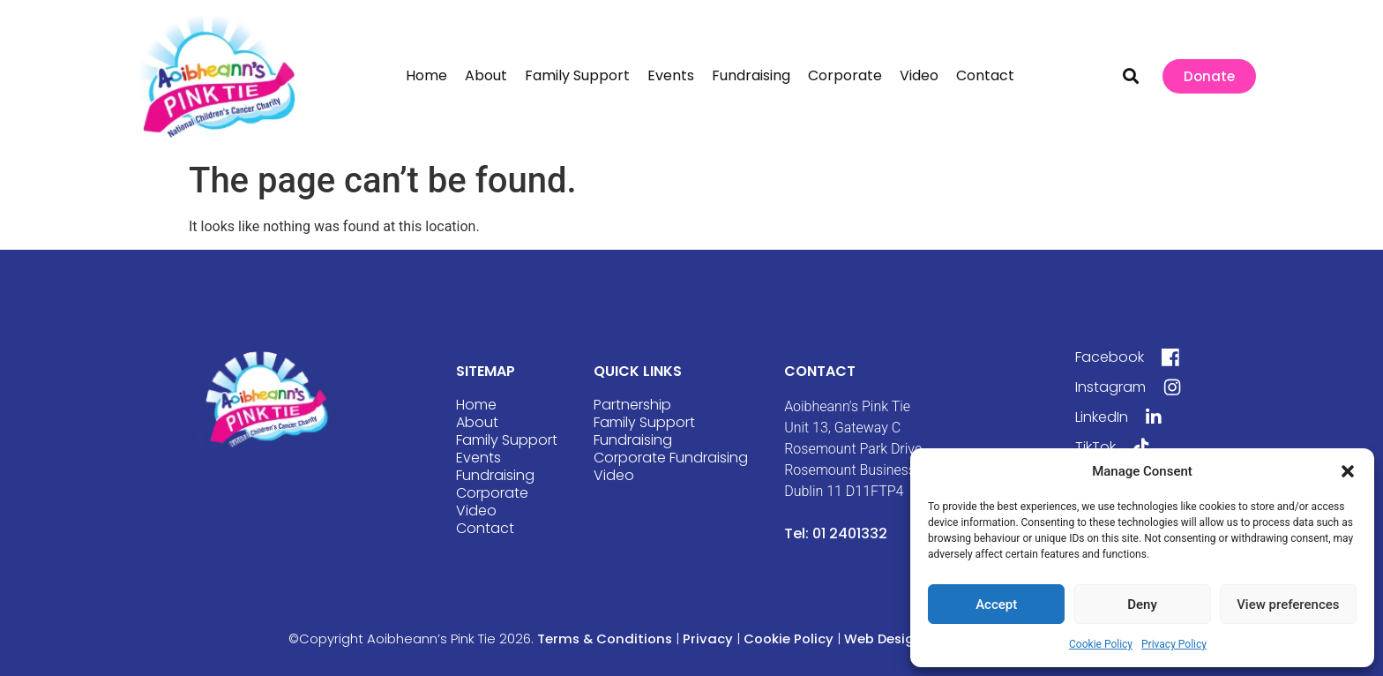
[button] (1348, 471)
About (486, 76)
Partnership (632, 405)
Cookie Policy (1101, 644)
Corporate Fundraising (671, 458)
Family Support (577, 76)
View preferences (1288, 604)
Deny (1142, 604)
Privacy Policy (1174, 644)
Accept (996, 604)
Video (919, 76)
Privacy (709, 638)
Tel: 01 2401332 (835, 533)
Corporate (845, 76)
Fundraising (751, 76)
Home (426, 76)
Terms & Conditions (604, 638)
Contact (985, 76)
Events (670, 76)
